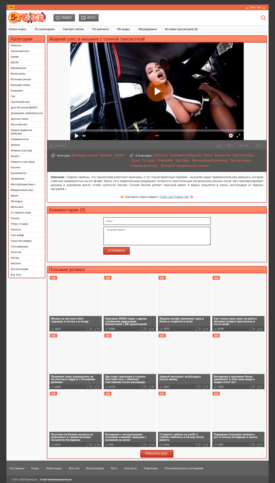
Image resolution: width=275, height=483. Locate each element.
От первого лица (21, 212)
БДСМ (14, 62)
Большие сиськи (21, 79)
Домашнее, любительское (27, 113)
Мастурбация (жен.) (23, 184)
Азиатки (16, 45)
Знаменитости (19, 139)
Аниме (15, 56)
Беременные (18, 67)
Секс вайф (17, 235)
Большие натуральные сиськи (185, 166)
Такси (207, 155)
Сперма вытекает (144, 166)
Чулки (135, 160)
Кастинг (16, 167)
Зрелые (15, 144)
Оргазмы (182, 160)
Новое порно (17, 29)
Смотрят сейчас (73, 29)
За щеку (148, 160)
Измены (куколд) (21, 150)
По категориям (44, 29)
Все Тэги (16, 274)
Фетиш (15, 257)
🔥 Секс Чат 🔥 (255, 7)
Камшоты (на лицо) (23, 161)
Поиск (35, 468)
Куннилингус (19, 173)
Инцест (15, 156)
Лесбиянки (17, 178)
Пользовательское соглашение (184, 468)
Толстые (16, 252)
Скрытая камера (21, 240)
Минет (15, 195)
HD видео (123, 29)
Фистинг (16, 263)
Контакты (130, 468)
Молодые (16, 201)
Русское (16, 229)
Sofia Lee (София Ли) (174, 197)
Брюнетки (223, 155)
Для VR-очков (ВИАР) (24, 107)
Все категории (19, 269)
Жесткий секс (19, 124)
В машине (17, 90)
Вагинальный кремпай (210, 160)
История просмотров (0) (181, 29)
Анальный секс (20, 51)
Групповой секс (20, 101)
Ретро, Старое (19, 223)
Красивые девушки (185, 155)
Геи (13, 96)
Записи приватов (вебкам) (21, 132)
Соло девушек (19, 246)
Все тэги (74, 468)
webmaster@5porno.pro (59, 479)
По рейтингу (100, 29)
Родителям (151, 468)
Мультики (17, 206)
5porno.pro (31, 479)
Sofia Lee (161, 155)
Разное (15, 218)
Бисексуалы (18, 73)
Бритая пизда (243, 155)
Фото (114, 468)
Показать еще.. (157, 453)
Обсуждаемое (147, 29)
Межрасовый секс (22, 190)
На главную (17, 468)
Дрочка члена (19, 118)
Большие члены (20, 84)
